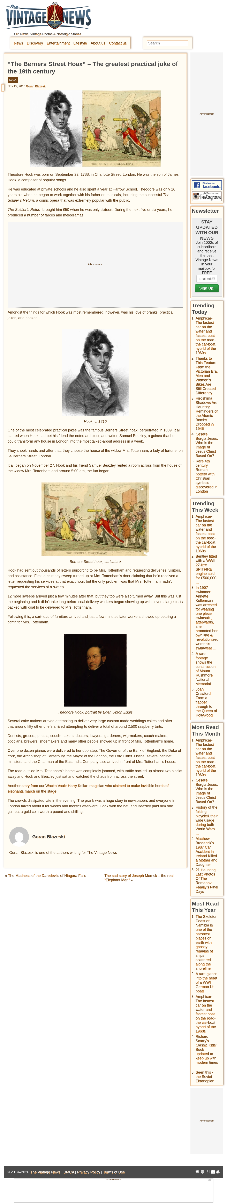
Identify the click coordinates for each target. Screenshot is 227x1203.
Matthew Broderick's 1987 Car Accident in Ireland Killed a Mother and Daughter (206, 852)
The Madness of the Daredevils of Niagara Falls (47, 876)
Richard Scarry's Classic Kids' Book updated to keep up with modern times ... (207, 1051)
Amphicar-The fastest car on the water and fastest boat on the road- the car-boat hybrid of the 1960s (206, 335)
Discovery (35, 43)
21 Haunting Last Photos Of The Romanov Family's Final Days (207, 881)
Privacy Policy (88, 1172)
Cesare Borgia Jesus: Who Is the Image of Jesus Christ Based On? (207, 445)
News (18, 43)
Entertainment (58, 43)
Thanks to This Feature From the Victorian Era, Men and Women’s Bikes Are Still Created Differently (207, 375)
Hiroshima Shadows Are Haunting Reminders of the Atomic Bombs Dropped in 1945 (207, 413)
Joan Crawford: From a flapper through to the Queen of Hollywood (206, 702)
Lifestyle (80, 43)
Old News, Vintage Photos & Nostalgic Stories (47, 34)
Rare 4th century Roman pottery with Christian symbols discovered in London (206, 476)
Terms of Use (114, 1172)
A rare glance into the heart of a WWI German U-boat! (206, 982)
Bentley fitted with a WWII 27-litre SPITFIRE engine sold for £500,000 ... (206, 569)
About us (98, 43)
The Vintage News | (46, 1172)
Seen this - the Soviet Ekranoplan (205, 1076)
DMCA (68, 1172)
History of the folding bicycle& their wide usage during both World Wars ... (207, 820)
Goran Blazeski (36, 86)
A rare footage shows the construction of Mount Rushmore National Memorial (205, 669)
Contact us (118, 43)
